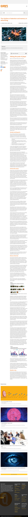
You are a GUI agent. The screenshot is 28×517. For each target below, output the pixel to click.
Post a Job (23, 498)
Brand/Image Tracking (4, 58)
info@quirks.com (24, 508)
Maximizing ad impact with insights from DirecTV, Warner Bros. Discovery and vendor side (13, 446)
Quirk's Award (17, 499)
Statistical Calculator (16, 511)
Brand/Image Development (4, 57)
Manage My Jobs (24, 499)
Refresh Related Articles (14, 474)
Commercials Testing (4, 59)
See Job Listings (24, 496)
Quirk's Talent (24, 501)
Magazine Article (3, 63)
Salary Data (16, 509)
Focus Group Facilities (23, 488)
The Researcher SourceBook (24, 486)
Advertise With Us (3, 496)
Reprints (20, 516)
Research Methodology (4, 62)
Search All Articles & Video (17, 490)
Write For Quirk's (17, 492)
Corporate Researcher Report (17, 507)
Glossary (16, 505)
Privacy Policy (17, 516)
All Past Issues (17, 488)
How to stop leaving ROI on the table (6, 401)
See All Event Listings (16, 496)
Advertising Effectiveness (4, 53)
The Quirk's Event (3, 494)
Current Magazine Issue (17, 487)
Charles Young (4, 23)
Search (4, 12)
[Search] (14, 13)
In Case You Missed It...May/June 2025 (6, 423)
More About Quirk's (3, 493)
